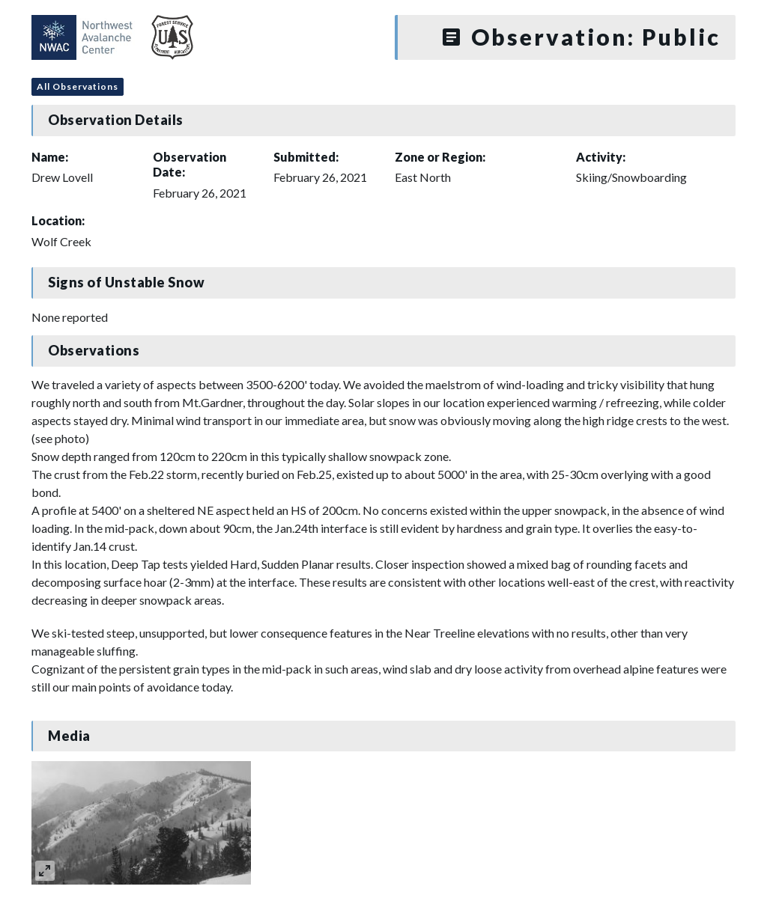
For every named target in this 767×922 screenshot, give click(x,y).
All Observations (77, 86)
